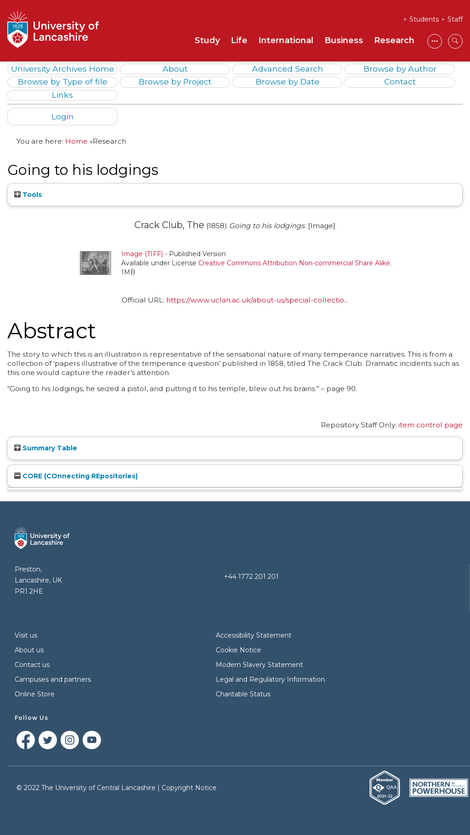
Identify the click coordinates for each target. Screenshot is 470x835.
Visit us (26, 635)
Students (424, 19)
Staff (455, 19)
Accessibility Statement (253, 635)
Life (239, 40)
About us (29, 650)
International (285, 40)
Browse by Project (175, 81)
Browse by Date (287, 81)
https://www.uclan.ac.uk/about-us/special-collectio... (257, 300)
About (175, 68)
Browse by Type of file (62, 81)
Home (76, 141)
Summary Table (45, 448)
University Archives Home (62, 68)
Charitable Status (243, 694)
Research (394, 40)
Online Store (35, 694)
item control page (430, 424)
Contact (400, 81)
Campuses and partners (53, 679)
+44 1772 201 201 (251, 576)
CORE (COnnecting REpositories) (76, 476)
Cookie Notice (238, 650)
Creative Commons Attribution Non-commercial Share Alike (294, 263)
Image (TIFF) (142, 254)
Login (62, 116)
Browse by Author (400, 68)
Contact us (32, 665)
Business (344, 40)
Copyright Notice (189, 788)
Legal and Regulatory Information (270, 679)
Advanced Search (287, 68)
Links (62, 95)
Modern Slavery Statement (259, 665)
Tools (28, 195)
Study (207, 40)
